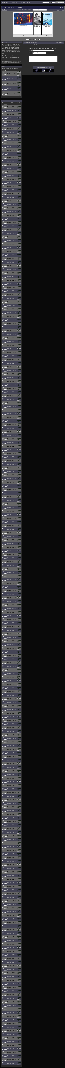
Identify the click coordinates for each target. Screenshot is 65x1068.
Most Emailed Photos (8, 2)
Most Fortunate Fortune (23, 2)
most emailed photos (7, 45)
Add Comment (60, 42)
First (5, 10)
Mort (63, 7)
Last (58, 10)
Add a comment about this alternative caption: (41, 48)
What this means (49, 52)
